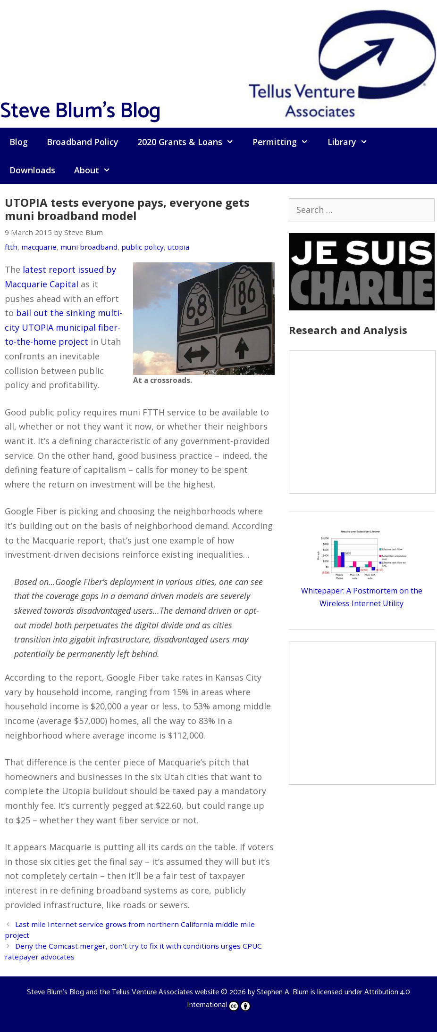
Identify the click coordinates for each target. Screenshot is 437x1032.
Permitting (285, 142)
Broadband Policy (82, 141)
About (97, 170)
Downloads (32, 170)
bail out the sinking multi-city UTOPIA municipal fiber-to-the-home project (63, 327)
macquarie (39, 247)
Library (352, 142)
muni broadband (89, 247)
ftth (11, 247)
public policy (142, 247)
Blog (18, 141)
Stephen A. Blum (283, 992)
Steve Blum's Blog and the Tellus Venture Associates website (123, 992)
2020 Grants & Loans (190, 142)
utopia (178, 247)
